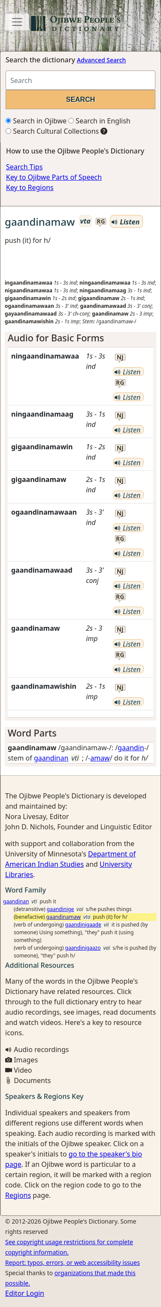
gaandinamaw (63, 916)
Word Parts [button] (32, 733)
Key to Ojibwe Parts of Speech (54, 177)
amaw (100, 758)
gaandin (131, 747)
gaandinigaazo (83, 947)
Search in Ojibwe (36, 121)
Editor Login (24, 1293)
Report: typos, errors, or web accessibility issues (72, 1262)
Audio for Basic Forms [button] (56, 337)
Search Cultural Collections (52, 131)
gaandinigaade (83, 924)
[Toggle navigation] (17, 22)
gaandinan (51, 758)
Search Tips (24, 167)
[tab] (80, 338)
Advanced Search (101, 60)
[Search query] (80, 80)
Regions (18, 1195)
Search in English (99, 121)
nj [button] (120, 357)
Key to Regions (30, 187)
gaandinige (60, 909)
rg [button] (101, 221)
